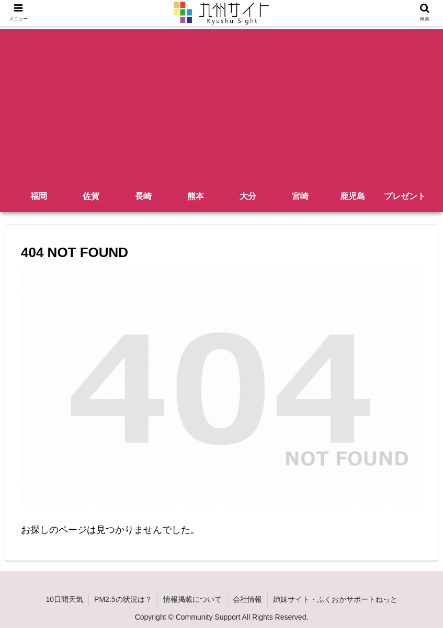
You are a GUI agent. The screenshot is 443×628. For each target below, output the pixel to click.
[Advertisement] (221, 102)
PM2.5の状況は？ (123, 599)
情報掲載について (192, 599)
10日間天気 (64, 599)
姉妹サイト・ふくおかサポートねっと (335, 599)
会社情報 (247, 599)
